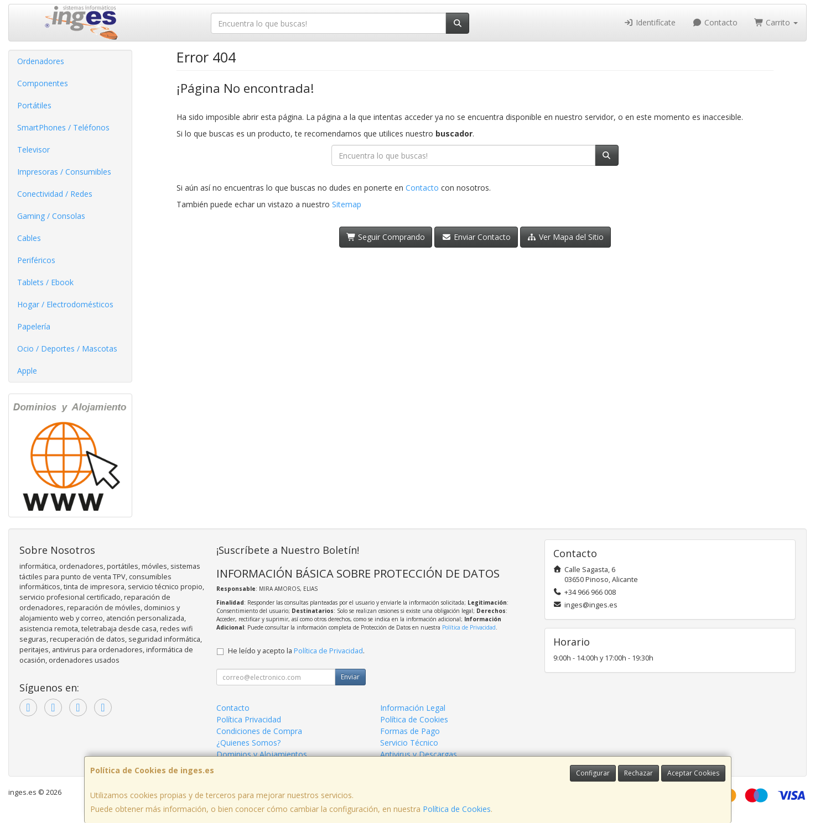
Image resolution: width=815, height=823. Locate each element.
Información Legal (412, 708)
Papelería (33, 326)
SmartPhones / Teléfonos (63, 127)
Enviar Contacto (476, 237)
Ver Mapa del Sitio (565, 237)
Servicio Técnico (409, 742)
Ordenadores (40, 61)
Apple (27, 370)
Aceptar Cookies (693, 773)
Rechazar (638, 773)
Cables (29, 238)
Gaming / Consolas (51, 216)
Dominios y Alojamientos (261, 754)
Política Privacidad (248, 719)
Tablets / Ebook (45, 282)
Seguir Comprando (385, 237)
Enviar (350, 677)
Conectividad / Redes (54, 193)
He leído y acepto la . (296, 651)
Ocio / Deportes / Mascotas (67, 348)
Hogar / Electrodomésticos (65, 304)
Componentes (42, 83)
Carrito (776, 22)
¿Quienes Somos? (248, 742)
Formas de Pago (410, 731)
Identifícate (650, 22)
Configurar (593, 773)
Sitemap (346, 204)
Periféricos (36, 260)
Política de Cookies (457, 809)
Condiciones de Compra (259, 731)
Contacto (715, 22)
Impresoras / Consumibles (64, 171)
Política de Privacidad (469, 627)
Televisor (33, 149)
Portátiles (34, 105)
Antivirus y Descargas (418, 754)
